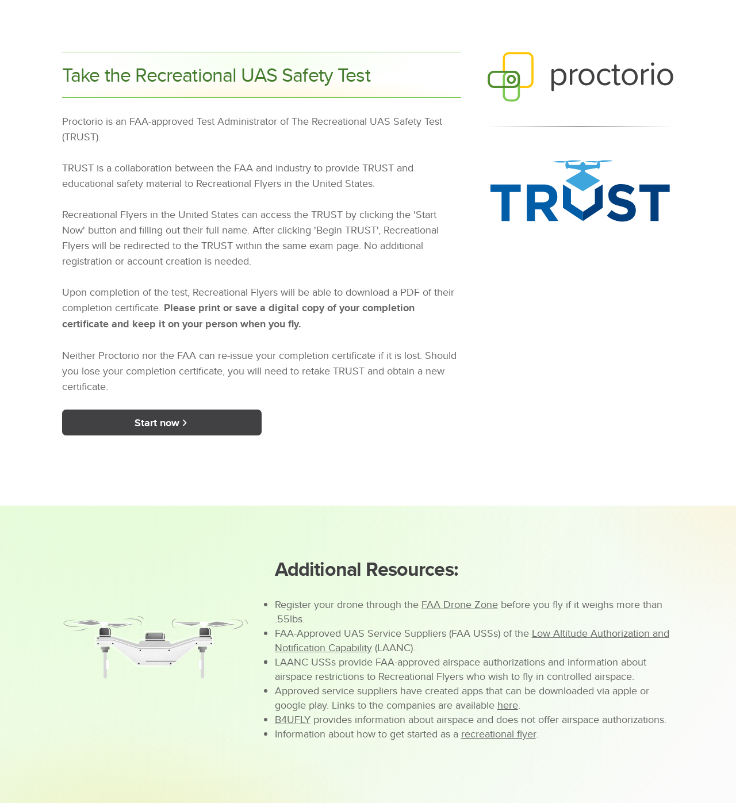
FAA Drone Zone (459, 604)
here (507, 705)
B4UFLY (292, 719)
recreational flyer (498, 733)
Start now (162, 422)
